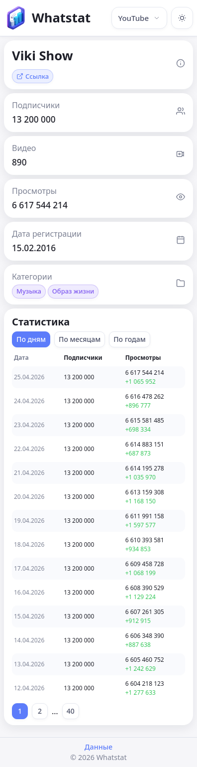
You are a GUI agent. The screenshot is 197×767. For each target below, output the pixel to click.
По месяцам (79, 339)
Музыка (28, 291)
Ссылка (32, 76)
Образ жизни (73, 291)
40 (71, 711)
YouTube (139, 18)
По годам (129, 339)
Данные (98, 747)
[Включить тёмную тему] (182, 18)
